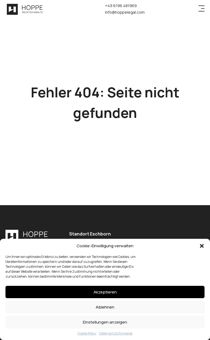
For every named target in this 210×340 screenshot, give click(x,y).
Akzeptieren (105, 292)
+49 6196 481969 (121, 5)
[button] (202, 246)
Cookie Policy (87, 333)
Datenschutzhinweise (115, 333)
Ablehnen (105, 307)
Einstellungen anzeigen (105, 322)
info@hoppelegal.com (125, 12)
